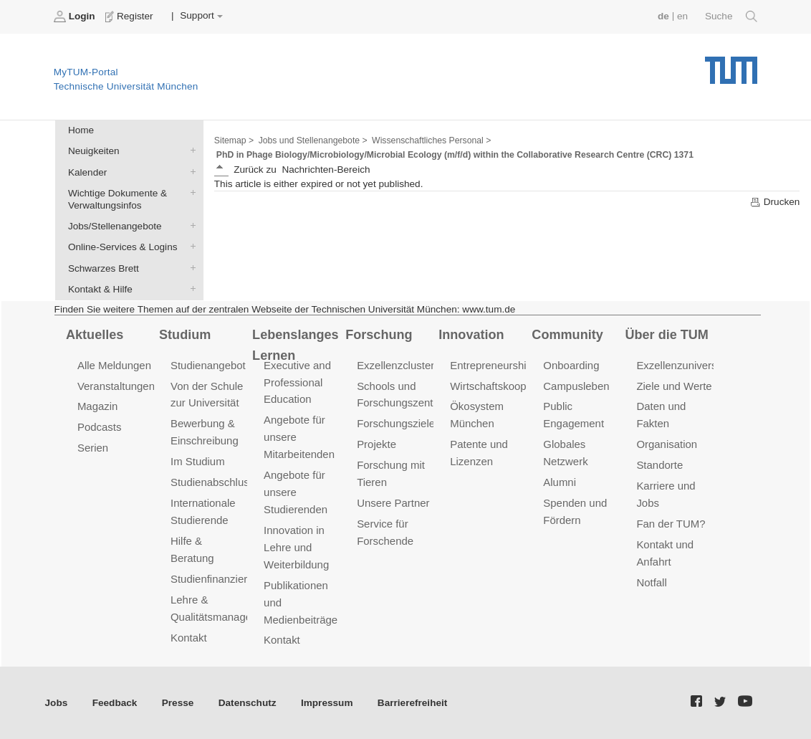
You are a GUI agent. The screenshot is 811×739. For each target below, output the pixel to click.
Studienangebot (208, 365)
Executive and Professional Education (297, 382)
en (682, 16)
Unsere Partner (393, 503)
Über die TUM (667, 335)
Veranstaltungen (116, 386)
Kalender (190, 171)
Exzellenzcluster (395, 365)
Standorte (659, 465)
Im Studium (198, 461)
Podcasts (99, 427)
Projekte (376, 444)
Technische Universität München (731, 65)
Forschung (378, 335)
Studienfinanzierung (218, 579)
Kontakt (189, 637)
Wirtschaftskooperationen (510, 386)
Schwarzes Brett (190, 267)
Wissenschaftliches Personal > (431, 140)
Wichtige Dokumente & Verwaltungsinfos (190, 192)
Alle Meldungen (114, 365)
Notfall (651, 582)
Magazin (97, 406)
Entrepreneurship (491, 365)
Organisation (666, 444)
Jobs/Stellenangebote (190, 225)
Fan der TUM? (670, 524)
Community (567, 335)
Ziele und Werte (673, 386)
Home (81, 130)
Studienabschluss (212, 482)
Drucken (774, 202)
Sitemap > (234, 140)
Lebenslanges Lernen (295, 345)
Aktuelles (94, 335)
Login (76, 16)
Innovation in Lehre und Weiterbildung (296, 547)
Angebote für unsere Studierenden (295, 492)
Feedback (115, 702)
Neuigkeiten (190, 150)
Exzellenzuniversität (683, 365)
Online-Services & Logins (190, 246)
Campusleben (576, 386)
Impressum (327, 702)
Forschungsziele (396, 423)
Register (130, 16)
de (663, 16)
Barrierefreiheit (412, 702)
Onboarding (571, 365)
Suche (731, 16)
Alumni (559, 482)
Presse (178, 702)
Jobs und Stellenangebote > (313, 140)
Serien (92, 448)
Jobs (56, 702)
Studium (185, 335)
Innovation (471, 335)
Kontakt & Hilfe (190, 288)
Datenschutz (248, 702)
